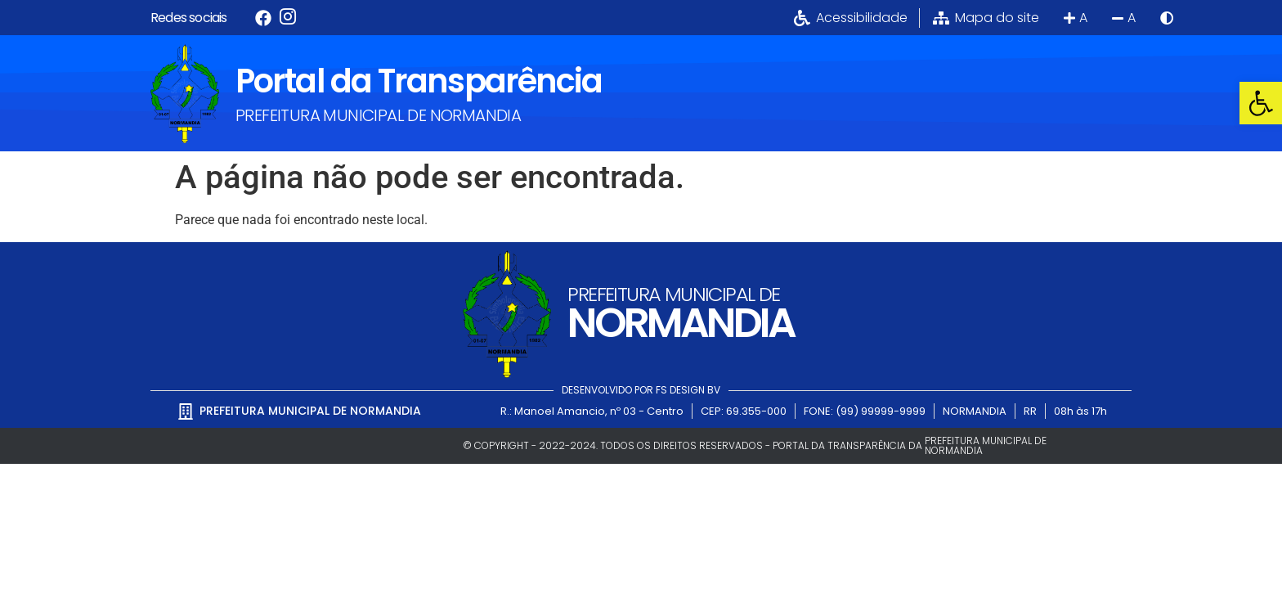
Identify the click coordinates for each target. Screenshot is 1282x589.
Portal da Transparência (418, 81)
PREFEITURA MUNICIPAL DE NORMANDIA (378, 115)
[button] (1260, 103)
